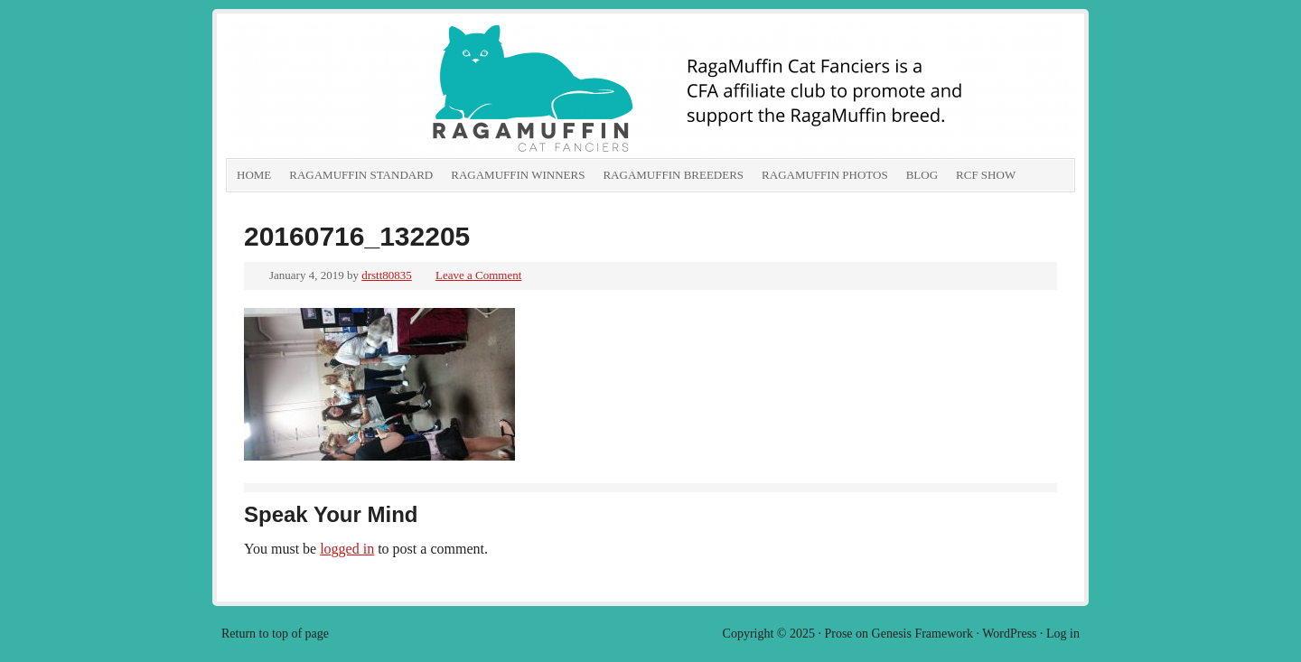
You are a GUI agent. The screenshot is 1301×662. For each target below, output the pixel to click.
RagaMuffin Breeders (673, 175)
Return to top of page (275, 633)
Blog (922, 175)
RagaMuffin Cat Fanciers (429, 90)
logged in (347, 548)
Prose (838, 633)
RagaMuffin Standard (361, 175)
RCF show (986, 175)
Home (254, 175)
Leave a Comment (478, 275)
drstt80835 (386, 275)
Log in (1063, 633)
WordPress (1009, 633)
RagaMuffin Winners (518, 175)
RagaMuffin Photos (825, 175)
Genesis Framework (922, 633)
